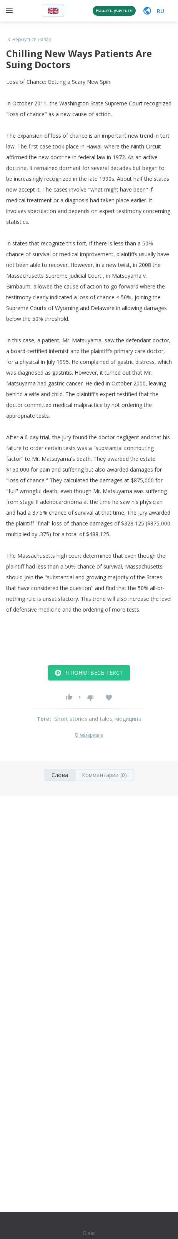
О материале (89, 735)
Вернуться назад (29, 39)
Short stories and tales (83, 718)
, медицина (126, 718)
